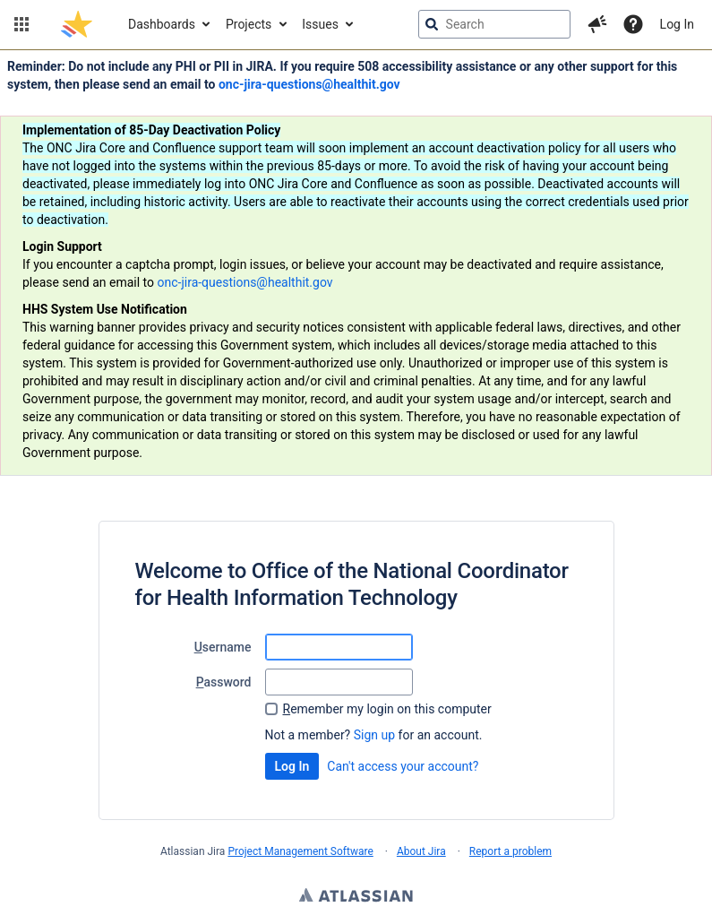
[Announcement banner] (356, 263)
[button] (21, 24)
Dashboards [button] (161, 24)
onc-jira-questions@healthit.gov (309, 84)
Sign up (374, 735)
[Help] (633, 24)
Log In (677, 24)
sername (223, 647)
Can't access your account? (402, 766)
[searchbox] (494, 24)
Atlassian (356, 897)
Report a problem (510, 851)
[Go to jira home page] (76, 24)
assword (224, 682)
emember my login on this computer (387, 709)
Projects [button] (248, 24)
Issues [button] (320, 24)
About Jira (421, 851)
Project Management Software (300, 851)
